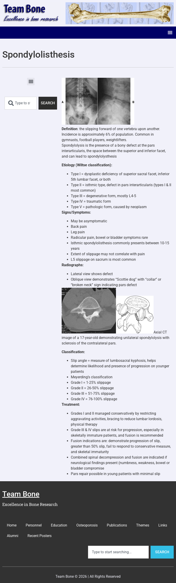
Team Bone (20, 494)
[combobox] (21, 103)
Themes (142, 525)
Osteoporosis (87, 525)
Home (11, 525)
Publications (117, 525)
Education (59, 525)
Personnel (34, 525)
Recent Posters (40, 536)
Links (162, 525)
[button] (170, 32)
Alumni (12, 536)
